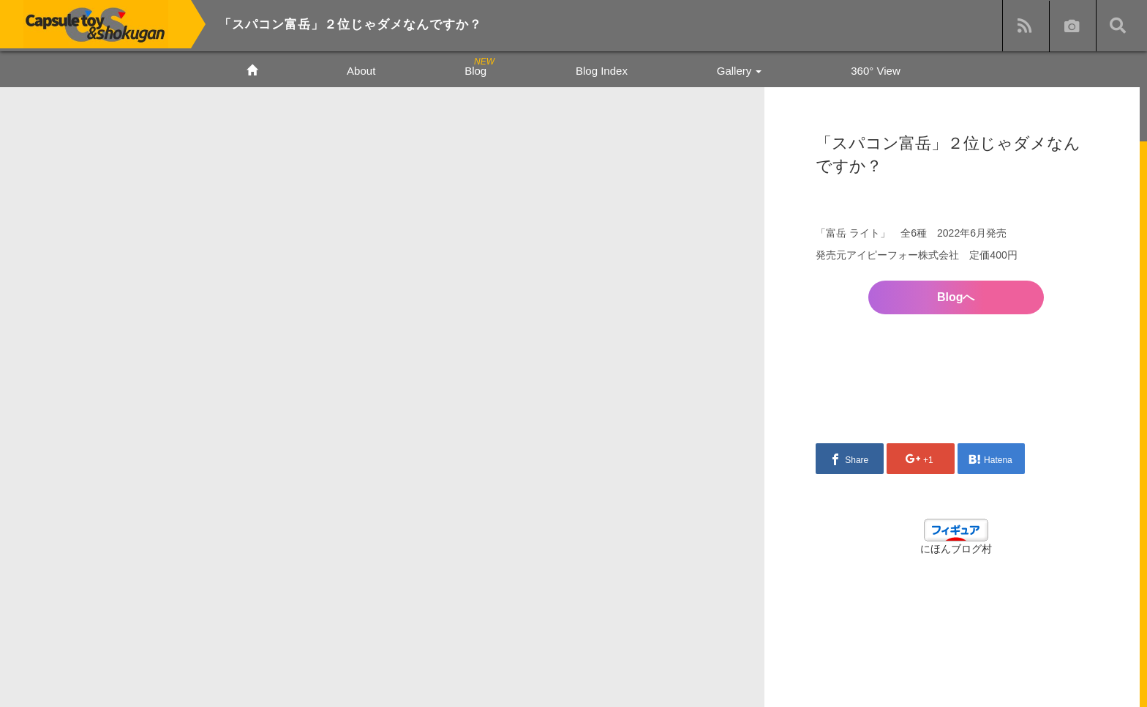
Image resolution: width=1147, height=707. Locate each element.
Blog (475, 70)
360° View (875, 70)
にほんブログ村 (956, 549)
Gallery (739, 70)
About (361, 70)
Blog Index (602, 70)
